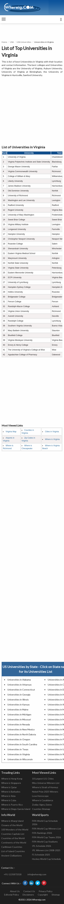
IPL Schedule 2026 (41, 846)
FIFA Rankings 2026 (42, 833)
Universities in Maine (17, 709)
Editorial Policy (11, 894)
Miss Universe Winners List (45, 783)
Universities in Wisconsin (20, 759)
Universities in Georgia (18, 694)
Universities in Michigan (19, 714)
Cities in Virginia (52, 431)
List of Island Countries (13, 851)
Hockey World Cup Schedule (46, 859)
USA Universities (24, 42)
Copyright (43, 894)
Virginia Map (11, 431)
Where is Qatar (9, 787)
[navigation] (4, 19)
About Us (15, 891)
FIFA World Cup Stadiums (45, 841)
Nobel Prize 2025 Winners (45, 791)
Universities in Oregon (18, 739)
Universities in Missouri (19, 719)
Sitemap (56, 894)
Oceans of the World (11, 825)
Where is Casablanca (42, 800)
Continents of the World (13, 842)
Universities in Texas (17, 749)
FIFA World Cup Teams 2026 (46, 837)
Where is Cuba (8, 800)
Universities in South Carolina (22, 744)
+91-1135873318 (12, 874)
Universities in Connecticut (21, 689)
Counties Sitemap (41, 809)
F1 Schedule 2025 (41, 854)
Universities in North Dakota (21, 734)
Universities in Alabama (19, 679)
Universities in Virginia (18, 754)
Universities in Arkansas (19, 684)
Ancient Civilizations (11, 855)
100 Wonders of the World (14, 829)
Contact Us (29, 891)
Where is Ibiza (8, 796)
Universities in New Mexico (21, 729)
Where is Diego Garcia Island (15, 809)
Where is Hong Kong (11, 778)
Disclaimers (28, 894)
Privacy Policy (45, 891)
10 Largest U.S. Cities (43, 778)
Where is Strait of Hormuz (45, 787)
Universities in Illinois (18, 699)
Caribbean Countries (11, 847)
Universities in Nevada (18, 724)
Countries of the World (13, 838)
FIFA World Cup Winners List (46, 828)
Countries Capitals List (12, 833)
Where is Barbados (10, 791)
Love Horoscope (40, 796)
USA (12, 42)
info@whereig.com (37, 874)
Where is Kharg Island (12, 820)
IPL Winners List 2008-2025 (46, 850)
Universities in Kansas (18, 704)
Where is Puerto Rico (12, 804)
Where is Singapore (11, 783)
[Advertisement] (32, 111)
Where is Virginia (52, 439)
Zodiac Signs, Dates (42, 804)
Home (4, 42)
